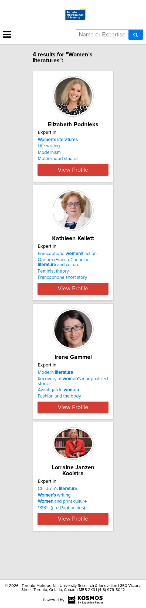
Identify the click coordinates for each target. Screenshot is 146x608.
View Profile (73, 181)
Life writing (49, 152)
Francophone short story (62, 294)
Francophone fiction (67, 270)
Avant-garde (58, 412)
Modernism (49, 158)
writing (54, 517)
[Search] (135, 35)
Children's (57, 511)
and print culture (62, 524)
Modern (55, 395)
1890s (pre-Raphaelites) (61, 530)
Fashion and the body (59, 418)
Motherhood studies (58, 164)
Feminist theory (53, 288)
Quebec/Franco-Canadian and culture (64, 279)
